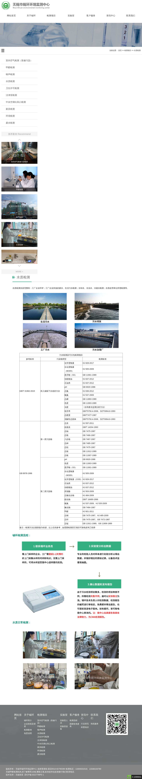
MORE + (19, 271)
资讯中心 (110, 15)
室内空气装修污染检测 (19, 162)
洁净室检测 (11, 95)
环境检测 (10, 116)
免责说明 (28, 733)
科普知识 (85, 727)
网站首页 (11, 15)
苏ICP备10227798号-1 (34, 775)
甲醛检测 (10, 67)
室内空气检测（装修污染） (19, 60)
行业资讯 (85, 724)
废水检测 (10, 123)
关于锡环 (31, 15)
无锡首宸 (19, 775)
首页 (120, 50)
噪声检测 (10, 74)
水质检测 (137, 50)
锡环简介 (28, 720)
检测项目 (51, 15)
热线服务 (94, 724)
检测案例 (28, 730)
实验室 (71, 15)
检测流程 (73, 720)
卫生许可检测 (12, 88)
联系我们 (130, 15)
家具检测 (10, 109)
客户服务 (90, 15)
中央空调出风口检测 (16, 102)
